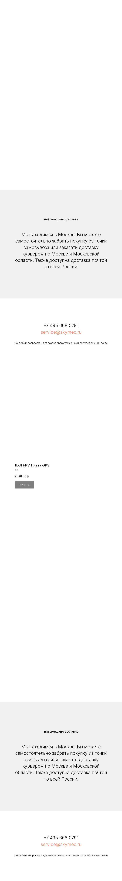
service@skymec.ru (61, 332)
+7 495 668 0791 (61, 325)
